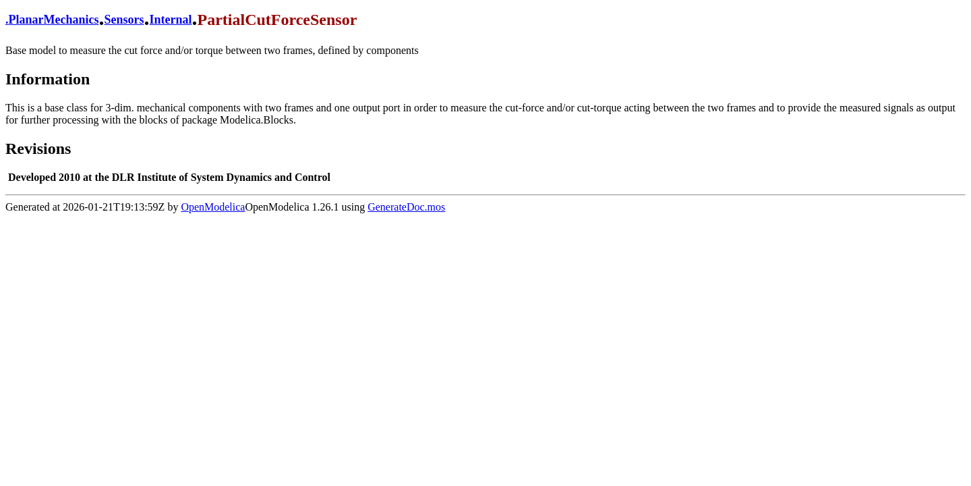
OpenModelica (213, 207)
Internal (171, 19)
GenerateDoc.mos (406, 207)
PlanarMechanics (54, 19)
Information (47, 79)
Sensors (124, 19)
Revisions (38, 148)
